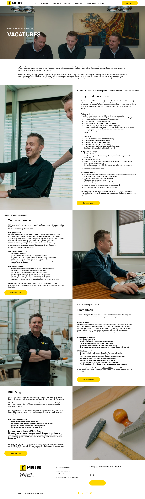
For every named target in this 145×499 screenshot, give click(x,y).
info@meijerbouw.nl (63, 475)
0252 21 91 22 (62, 476)
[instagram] (91, 496)
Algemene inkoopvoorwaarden (67, 480)
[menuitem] (36, 4)
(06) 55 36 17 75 (114, 194)
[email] (87, 496)
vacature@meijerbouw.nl (89, 196)
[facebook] (78, 496)
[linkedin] (83, 496)
